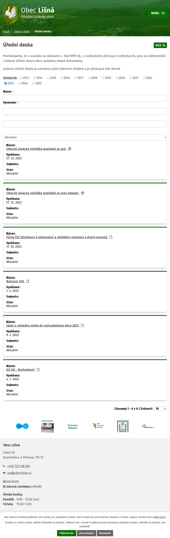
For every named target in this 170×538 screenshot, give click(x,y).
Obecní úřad (21, 31)
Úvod (6, 31)
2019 (108, 78)
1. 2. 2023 (12, 291)
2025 (38, 83)
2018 (94, 78)
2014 (39, 78)
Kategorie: (10, 78)
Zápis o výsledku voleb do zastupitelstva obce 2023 (45, 325)
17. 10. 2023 (13, 247)
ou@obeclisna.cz (19, 473)
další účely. (160, 517)
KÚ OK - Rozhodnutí (22, 370)
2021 (136, 78)
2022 (149, 78)
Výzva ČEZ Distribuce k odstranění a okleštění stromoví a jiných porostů (59, 237)
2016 (67, 78)
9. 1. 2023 (12, 335)
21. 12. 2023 (14, 158)
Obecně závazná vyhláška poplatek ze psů (38, 149)
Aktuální (12, 173)
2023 (11, 83)
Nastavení (105, 533)
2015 (53, 78)
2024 (24, 83)
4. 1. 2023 (12, 379)
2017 (80, 78)
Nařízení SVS (17, 281)
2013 (26, 78)
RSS (160, 45)
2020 (122, 78)
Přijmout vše (67, 533)
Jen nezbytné (86, 533)
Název (7, 91)
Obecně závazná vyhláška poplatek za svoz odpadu (45, 193)
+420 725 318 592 (18, 466)
